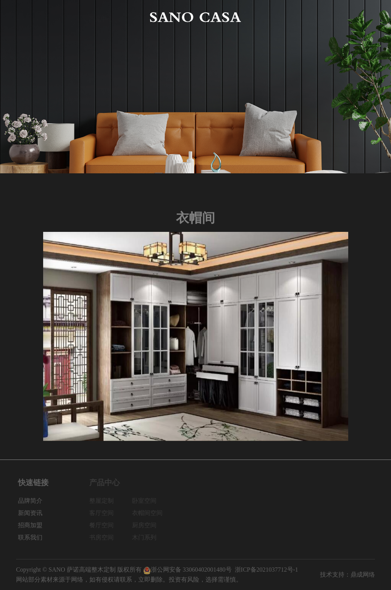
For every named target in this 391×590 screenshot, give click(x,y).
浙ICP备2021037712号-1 (266, 569)
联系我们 (363, 17)
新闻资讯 (290, 17)
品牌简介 (64, 17)
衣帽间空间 (151, 513)
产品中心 (101, 17)
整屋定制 (105, 500)
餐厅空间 (105, 525)
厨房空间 (148, 525)
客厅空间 (105, 513)
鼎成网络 (363, 574)
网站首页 (28, 17)
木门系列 (148, 537)
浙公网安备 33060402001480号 (187, 569)
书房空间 (105, 537)
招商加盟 (326, 17)
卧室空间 (148, 500)
